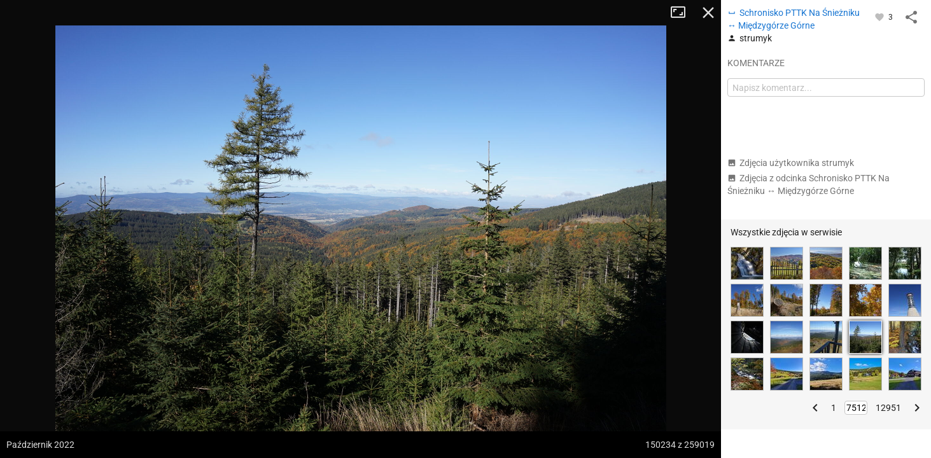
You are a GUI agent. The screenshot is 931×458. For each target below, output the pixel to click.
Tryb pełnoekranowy (683, 12)
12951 (888, 408)
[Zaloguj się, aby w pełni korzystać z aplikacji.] (880, 16)
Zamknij (708, 12)
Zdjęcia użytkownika (790, 163)
